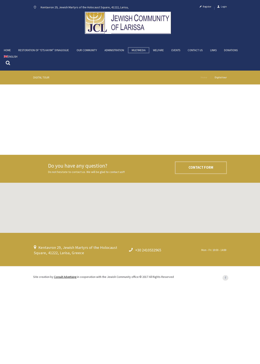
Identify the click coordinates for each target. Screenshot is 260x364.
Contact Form (197, 244)
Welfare (158, 53)
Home (7, 53)
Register (207, 8)
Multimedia (139, 53)
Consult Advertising (66, 353)
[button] (130, 281)
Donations (231, 53)
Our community (87, 53)
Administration (114, 53)
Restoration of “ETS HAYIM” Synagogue (43, 53)
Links (213, 53)
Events (175, 53)
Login (224, 8)
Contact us (195, 53)
